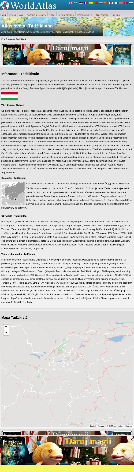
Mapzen (128, 426)
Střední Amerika (84, 15)
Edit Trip (116, 15)
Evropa (12, 15)
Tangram (101, 426)
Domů (3, 15)
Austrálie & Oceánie (36, 15)
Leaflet (93, 426)
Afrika (52, 15)
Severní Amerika (66, 15)
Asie (21, 15)
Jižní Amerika (102, 15)
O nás (56, 468)
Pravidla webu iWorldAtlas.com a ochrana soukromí (85, 468)
